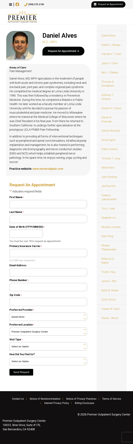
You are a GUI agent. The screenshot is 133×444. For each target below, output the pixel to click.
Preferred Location (21, 324)
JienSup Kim (108, 186)
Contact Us (18, 399)
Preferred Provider (21, 310)
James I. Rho (109, 281)
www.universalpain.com (48, 168)
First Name (16, 197)
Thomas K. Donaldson (107, 83)
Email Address (17, 265)
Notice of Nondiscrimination (45, 399)
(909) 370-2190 (34, 4)
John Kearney (109, 176)
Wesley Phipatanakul (108, 247)
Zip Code (15, 295)
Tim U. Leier (108, 208)
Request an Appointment (108, 4)
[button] (11, 4)
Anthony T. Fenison (107, 97)
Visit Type (15, 339)
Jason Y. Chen (109, 63)
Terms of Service (111, 399)
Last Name (16, 212)
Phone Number (19, 280)
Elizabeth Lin (108, 217)
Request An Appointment (62, 51)
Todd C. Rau (108, 271)
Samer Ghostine (110, 130)
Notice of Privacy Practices (81, 399)
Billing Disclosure (84, 403)
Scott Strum (108, 299)
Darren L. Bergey (110, 44)
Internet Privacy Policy (56, 403)
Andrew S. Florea (111, 108)
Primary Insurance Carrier (25, 246)
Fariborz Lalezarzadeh (108, 197)
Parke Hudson (109, 149)
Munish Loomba (110, 227)
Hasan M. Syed (110, 308)
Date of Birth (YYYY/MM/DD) (27, 227)
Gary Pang (107, 236)
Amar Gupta (108, 139)
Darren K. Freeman (106, 119)
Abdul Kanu (107, 167)
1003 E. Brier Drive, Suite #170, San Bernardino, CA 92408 (24, 425)
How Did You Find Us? (22, 354)
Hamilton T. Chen (111, 54)
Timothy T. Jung (110, 158)
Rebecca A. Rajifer (107, 260)
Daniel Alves (108, 35)
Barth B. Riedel (109, 290)
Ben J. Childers (109, 72)
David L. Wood (109, 318)
